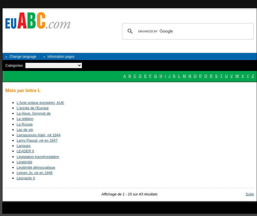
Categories (14, 65)
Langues (24, 146)
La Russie (25, 124)
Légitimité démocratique (36, 167)
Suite (250, 194)
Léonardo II (26, 178)
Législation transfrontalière (38, 157)
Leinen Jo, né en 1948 (35, 173)
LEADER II (25, 151)
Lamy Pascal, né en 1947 (37, 140)
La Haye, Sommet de (34, 113)
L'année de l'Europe (33, 108)
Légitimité (24, 162)
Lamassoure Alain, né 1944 (38, 135)
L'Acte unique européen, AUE (40, 103)
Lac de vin (25, 130)
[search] (187, 31)
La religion (25, 119)
